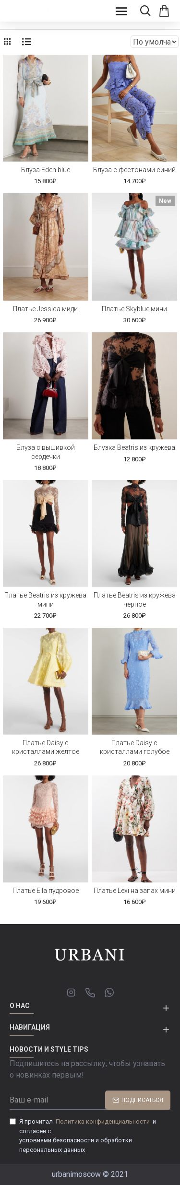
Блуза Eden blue (45, 170)
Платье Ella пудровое (45, 890)
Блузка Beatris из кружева (134, 447)
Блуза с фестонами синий (134, 170)
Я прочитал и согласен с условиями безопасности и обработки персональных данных (83, 1135)
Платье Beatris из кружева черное (135, 599)
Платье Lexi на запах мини (135, 890)
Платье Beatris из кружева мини (45, 599)
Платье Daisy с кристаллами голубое (134, 747)
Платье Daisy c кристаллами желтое (45, 747)
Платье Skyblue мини (134, 309)
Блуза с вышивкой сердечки (45, 452)
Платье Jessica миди (45, 309)
